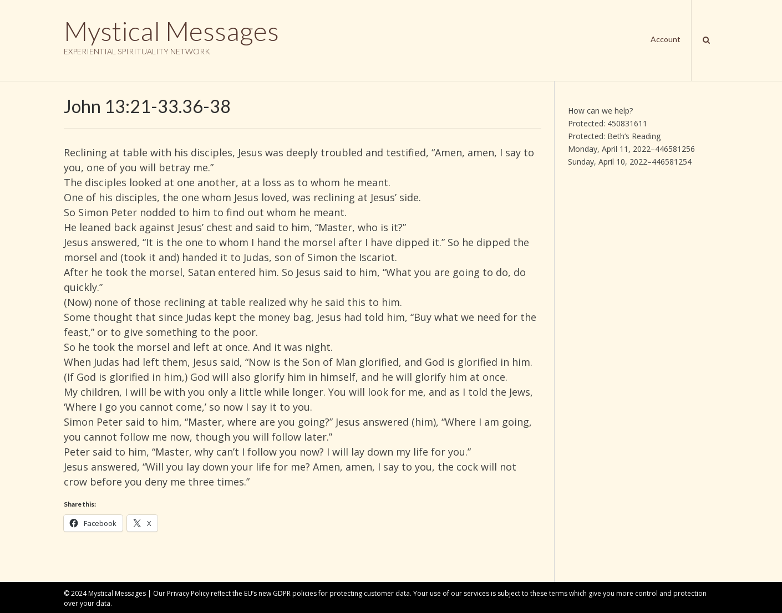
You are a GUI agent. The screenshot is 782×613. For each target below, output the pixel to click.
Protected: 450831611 (607, 123)
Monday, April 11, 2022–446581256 (631, 149)
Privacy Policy (188, 593)
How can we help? (600, 110)
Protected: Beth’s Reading (614, 136)
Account (666, 39)
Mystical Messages (171, 31)
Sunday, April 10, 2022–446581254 (630, 161)
